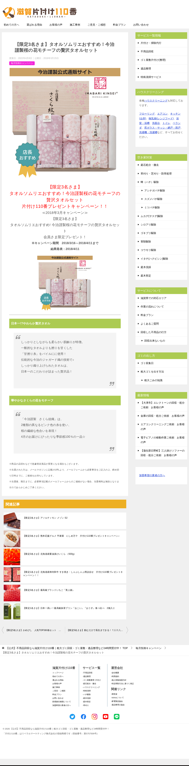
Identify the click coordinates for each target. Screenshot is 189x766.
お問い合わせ (141, 31)
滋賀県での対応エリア (153, 305)
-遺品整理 (87, 684)
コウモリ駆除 (148, 257)
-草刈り (86, 712)
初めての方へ (11, 31)
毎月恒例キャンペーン (22, 70)
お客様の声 (55, 31)
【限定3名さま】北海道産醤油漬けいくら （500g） (49, 561)
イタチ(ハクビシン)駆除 (154, 265)
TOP (67, 655)
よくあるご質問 (150, 330)
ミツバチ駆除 (152, 214)
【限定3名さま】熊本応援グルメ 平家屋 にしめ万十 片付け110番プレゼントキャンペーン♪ (71, 543)
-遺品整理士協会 (118, 712)
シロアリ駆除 (148, 231)
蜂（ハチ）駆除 (150, 189)
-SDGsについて (117, 705)
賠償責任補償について (61, 709)
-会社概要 (115, 680)
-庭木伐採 (87, 705)
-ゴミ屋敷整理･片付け (92, 687)
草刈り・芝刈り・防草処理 (156, 180)
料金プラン (119, 31)
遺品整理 (146, 75)
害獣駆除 (146, 248)
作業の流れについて (152, 313)
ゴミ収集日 (147, 370)
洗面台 (156, 130)
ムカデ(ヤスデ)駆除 (152, 223)
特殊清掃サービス (151, 84)
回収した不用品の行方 (153, 339)
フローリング (147, 120)
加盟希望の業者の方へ (152, 483)
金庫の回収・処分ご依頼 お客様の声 (163, 423)
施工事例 (75, 31)
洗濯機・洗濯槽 (148, 139)
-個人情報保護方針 (118, 687)
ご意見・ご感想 (96, 31)
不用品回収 (147, 58)
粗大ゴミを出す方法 (152, 378)
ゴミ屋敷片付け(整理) (153, 67)
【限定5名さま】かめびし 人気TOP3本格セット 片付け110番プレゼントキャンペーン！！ (35, 637)
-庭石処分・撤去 (89, 691)
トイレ (166, 130)
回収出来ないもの (154, 347)
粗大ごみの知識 (153, 387)
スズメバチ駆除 (153, 206)
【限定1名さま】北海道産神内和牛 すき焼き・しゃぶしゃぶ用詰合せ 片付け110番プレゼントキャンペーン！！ (73, 581)
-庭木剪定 (87, 709)
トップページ (57, 680)
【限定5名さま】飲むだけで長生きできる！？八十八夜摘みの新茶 (97, 637)
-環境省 (114, 701)
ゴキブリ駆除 (148, 240)
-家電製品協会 (117, 708)
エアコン (162, 120)
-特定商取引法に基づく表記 (122, 691)
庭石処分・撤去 (150, 172)
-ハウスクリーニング (91, 694)
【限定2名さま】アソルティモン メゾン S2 (45, 525)
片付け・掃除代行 (151, 50)
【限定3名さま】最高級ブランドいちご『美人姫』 (49, 597)
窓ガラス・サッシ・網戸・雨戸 (162, 134)
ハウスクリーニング (156, 107)
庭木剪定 (146, 282)
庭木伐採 (146, 274)
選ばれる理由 (34, 31)
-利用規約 (115, 684)
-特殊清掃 (87, 698)
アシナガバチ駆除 (154, 197)
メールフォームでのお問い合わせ (153, 21)
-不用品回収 (87, 680)
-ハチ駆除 (87, 702)
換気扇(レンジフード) (161, 125)
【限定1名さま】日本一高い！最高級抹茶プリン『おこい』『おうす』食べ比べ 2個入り (69, 615)
